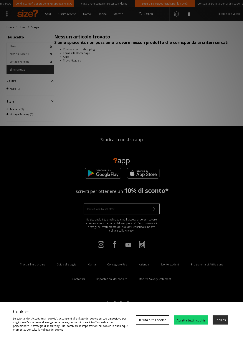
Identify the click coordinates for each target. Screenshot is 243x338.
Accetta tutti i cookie (191, 320)
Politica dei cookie (52, 329)
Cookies (220, 320)
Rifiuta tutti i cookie (152, 320)
